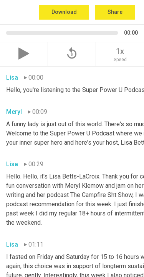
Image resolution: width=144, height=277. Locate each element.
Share (115, 12)
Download (64, 12)
